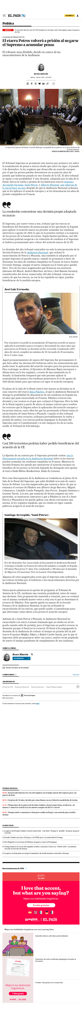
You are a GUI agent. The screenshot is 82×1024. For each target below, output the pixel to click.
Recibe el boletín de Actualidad (17, 668)
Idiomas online (41, 876)
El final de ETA (7, 687)
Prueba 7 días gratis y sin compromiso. (49, 983)
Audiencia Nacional (37, 252)
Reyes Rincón (41, 74)
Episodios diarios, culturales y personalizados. (51, 936)
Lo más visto (8, 825)
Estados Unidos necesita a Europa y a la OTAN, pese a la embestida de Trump (33, 837)
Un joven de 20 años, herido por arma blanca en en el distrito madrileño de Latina (43, 800)
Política (8, 23)
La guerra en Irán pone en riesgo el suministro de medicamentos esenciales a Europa (36, 853)
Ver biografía (21, 658)
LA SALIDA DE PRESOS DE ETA (13, 37)
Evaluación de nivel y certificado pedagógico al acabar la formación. (55, 960)
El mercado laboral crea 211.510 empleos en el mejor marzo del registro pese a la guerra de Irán (47, 31)
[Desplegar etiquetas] (78, 686)
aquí (37, 703)
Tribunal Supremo (37, 687)
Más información (8, 698)
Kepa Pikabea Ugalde (54, 687)
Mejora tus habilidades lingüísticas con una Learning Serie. (29, 929)
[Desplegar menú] (4, 16)
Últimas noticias (10, 788)
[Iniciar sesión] (78, 16)
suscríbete (70, 15)
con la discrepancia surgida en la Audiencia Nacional (37, 457)
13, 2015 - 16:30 (43, 77)
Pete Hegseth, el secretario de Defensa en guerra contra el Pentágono (30, 842)
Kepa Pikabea (36, 391)
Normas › (76, 675)
